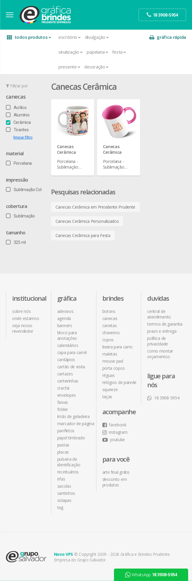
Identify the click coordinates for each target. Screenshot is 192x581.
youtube (113, 439)
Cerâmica (18, 122)
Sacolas (64, 486)
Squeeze (110, 389)
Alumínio (17, 115)
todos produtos (29, 37)
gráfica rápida (167, 37)
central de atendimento (159, 314)
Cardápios (66, 359)
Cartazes (65, 374)
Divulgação (97, 37)
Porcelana (19, 163)
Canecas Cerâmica (66, 149)
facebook (114, 425)
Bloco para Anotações (67, 335)
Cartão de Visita (71, 366)
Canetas (109, 325)
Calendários (67, 345)
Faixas (62, 402)
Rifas (61, 479)
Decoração (96, 67)
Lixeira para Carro (117, 347)
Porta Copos (113, 368)
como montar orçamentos (160, 353)
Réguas (108, 375)
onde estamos (25, 318)
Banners (64, 325)
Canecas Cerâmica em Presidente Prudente (95, 207)
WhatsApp (151, 575)
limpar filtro (23, 137)
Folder (62, 409)
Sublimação (20, 216)
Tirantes (17, 129)
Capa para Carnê (72, 352)
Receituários (68, 472)
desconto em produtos (114, 482)
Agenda (64, 318)
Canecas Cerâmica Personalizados (87, 221)
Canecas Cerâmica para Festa (82, 235)
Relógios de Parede (119, 382)
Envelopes (66, 395)
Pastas (63, 445)
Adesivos (65, 311)
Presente (69, 67)
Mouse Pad (112, 361)
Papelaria (97, 52)
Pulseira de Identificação (68, 462)
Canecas (16, 96)
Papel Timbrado (71, 438)
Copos (108, 339)
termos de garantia (165, 324)
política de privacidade (157, 341)
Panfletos (65, 430)
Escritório (69, 37)
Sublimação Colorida (28, 189)
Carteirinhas (67, 381)
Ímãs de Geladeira (73, 416)
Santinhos (66, 493)
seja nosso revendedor (22, 328)
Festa (119, 52)
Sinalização (70, 52)
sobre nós (21, 311)
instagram (115, 432)
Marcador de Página (75, 423)
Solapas (64, 500)
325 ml (16, 242)
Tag (60, 507)
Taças (107, 396)
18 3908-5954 (163, 398)
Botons (108, 311)
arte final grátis (116, 472)
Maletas (109, 354)
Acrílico (16, 107)
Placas (63, 452)
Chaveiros (111, 332)
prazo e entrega (162, 331)
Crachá (63, 388)
